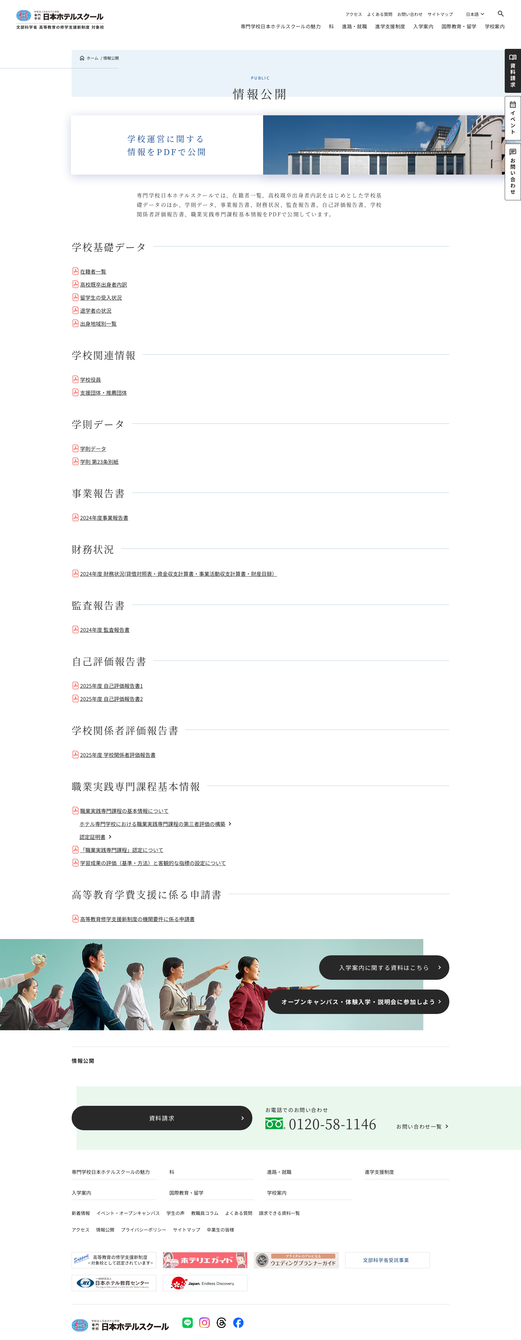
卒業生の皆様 (220, 1229)
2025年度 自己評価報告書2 (111, 699)
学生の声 (175, 1213)
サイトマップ (440, 14)
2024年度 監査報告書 (105, 630)
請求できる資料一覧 (279, 1213)
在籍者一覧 (93, 271)
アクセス (353, 14)
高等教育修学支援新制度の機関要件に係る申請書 (137, 919)
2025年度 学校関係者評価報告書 (118, 755)
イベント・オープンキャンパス (128, 1213)
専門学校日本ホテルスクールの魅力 (281, 26)
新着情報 (81, 1213)
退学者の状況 (95, 310)
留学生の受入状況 (101, 297)
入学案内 (423, 26)
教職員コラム (204, 1213)
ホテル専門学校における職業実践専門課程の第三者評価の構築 (152, 824)
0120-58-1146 (333, 1123)
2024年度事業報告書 (104, 517)
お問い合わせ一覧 (419, 1126)
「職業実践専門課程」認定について (121, 850)
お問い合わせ (410, 14)
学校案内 (495, 26)
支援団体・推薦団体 (103, 392)
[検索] (501, 14)
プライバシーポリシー (143, 1229)
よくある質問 (379, 14)
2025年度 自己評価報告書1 (111, 686)
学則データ (93, 448)
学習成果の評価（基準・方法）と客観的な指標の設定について (153, 863)
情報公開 (83, 1060)
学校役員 (90, 379)
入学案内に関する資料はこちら (384, 967)
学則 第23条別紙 (99, 461)
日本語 (472, 14)
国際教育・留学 (459, 26)
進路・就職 (354, 26)
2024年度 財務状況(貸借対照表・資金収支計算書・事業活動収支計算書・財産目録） (178, 573)
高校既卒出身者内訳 (103, 284)
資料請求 (162, 1118)
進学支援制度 (390, 26)
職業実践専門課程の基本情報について (124, 811)
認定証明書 (92, 837)
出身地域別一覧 (98, 323)
